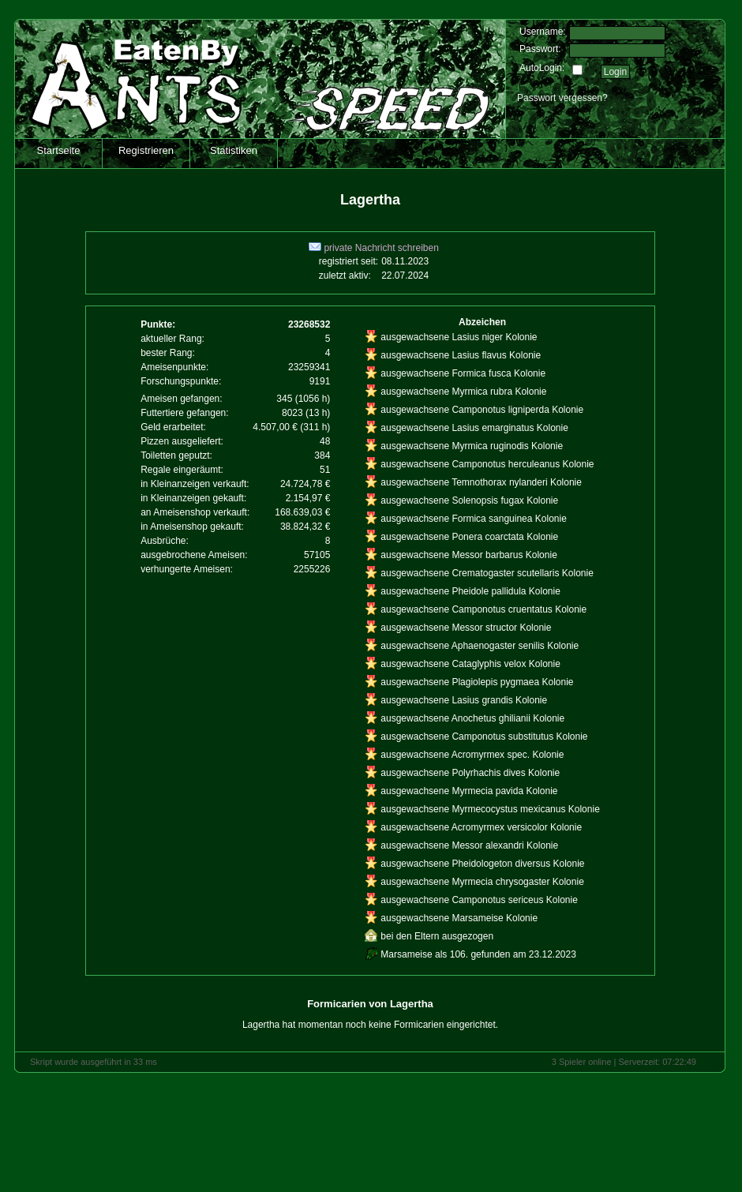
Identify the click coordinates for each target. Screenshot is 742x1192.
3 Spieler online (582, 1061)
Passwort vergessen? (562, 97)
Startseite (59, 150)
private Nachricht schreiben (374, 247)
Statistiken (233, 150)
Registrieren (146, 150)
